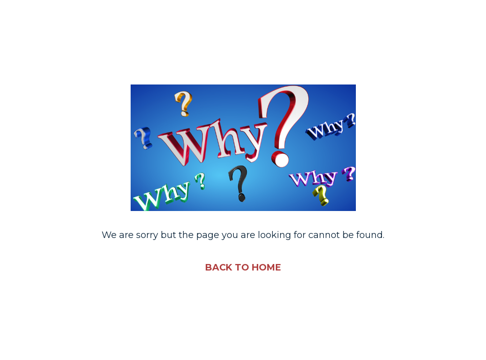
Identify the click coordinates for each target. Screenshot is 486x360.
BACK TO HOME (243, 267)
